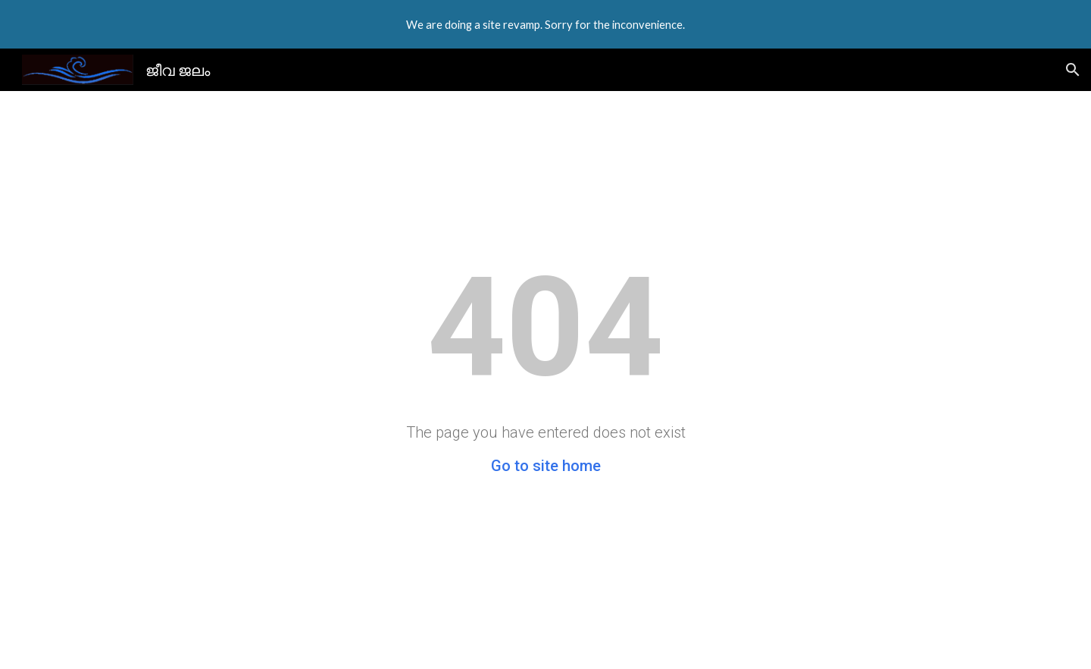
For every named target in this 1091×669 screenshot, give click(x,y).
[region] (545, 24)
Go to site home (546, 466)
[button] (1073, 70)
